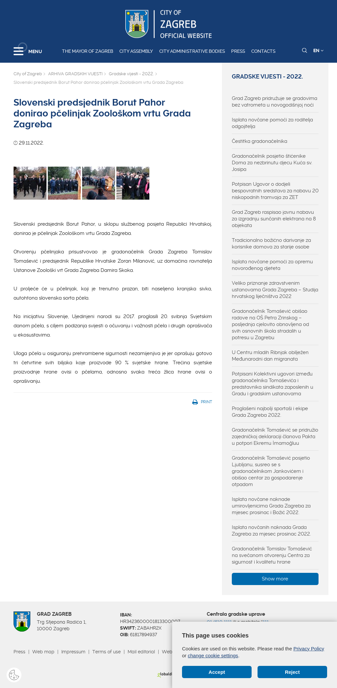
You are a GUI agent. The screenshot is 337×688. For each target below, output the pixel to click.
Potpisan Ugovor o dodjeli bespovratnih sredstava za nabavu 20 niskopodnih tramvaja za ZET (275, 190)
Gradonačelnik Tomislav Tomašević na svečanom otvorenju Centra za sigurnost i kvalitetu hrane (272, 555)
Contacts (263, 51)
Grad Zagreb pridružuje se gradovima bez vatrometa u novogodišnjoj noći (274, 101)
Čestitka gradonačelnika (259, 141)
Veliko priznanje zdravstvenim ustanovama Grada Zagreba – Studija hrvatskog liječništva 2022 (275, 289)
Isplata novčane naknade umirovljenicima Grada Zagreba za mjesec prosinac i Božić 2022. (271, 505)
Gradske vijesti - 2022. (131, 73)
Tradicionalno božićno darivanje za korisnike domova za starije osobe (271, 243)
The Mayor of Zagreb (87, 51)
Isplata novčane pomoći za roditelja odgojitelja (272, 123)
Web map (43, 651)
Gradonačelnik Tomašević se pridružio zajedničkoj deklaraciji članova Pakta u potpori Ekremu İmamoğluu (275, 436)
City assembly (136, 51)
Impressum (73, 651)
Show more (275, 579)
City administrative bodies (192, 51)
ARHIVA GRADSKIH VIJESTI (75, 73)
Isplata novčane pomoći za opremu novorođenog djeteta (272, 265)
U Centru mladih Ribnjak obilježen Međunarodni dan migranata (270, 355)
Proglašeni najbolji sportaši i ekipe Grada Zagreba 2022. (270, 412)
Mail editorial (141, 651)
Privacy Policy (308, 648)
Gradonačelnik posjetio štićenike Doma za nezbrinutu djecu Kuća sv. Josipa (272, 162)
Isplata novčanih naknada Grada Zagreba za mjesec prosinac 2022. (271, 530)
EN (318, 50)
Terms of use (106, 651)
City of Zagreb (28, 73)
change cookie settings (213, 655)
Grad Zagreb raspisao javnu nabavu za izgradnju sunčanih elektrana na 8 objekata (274, 218)
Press (238, 51)
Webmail (172, 651)
